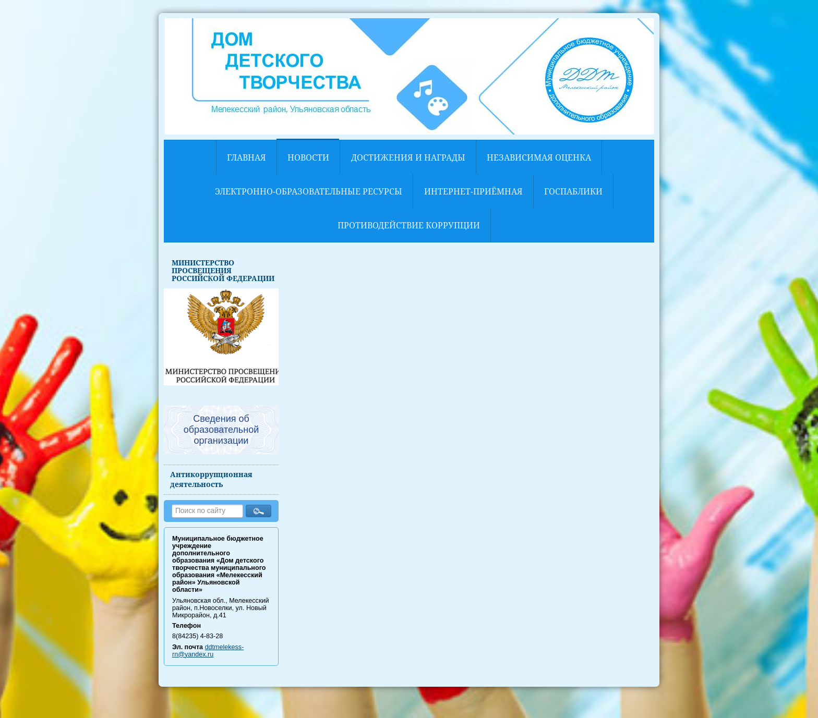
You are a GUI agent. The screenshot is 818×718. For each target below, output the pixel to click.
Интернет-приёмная (473, 191)
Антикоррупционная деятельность (211, 479)
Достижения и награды (408, 157)
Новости (308, 157)
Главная (246, 157)
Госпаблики (573, 191)
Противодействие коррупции (409, 225)
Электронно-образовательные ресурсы (308, 191)
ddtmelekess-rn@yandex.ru (208, 650)
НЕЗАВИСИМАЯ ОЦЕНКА (539, 157)
